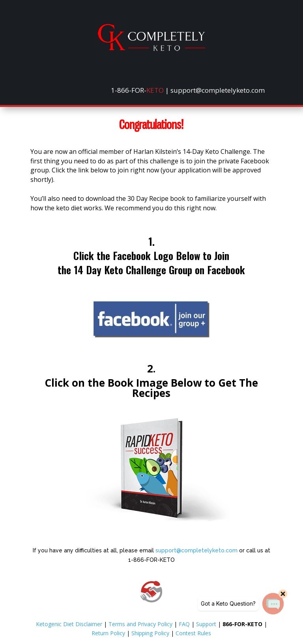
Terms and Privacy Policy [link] (140, 624)
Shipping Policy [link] (150, 633)
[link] (151, 48)
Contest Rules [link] (193, 633)
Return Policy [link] (108, 633)
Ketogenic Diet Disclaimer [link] (69, 624)
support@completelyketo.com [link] (196, 550)
